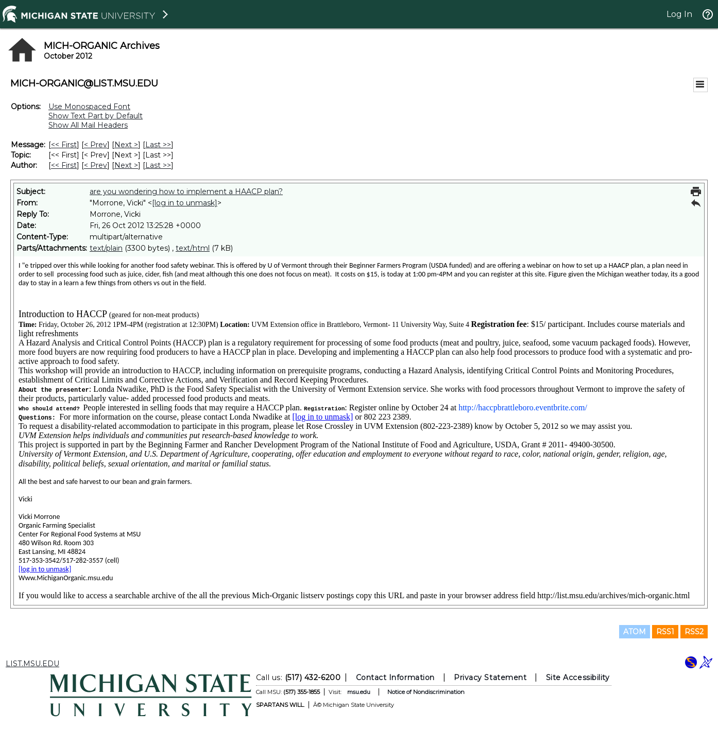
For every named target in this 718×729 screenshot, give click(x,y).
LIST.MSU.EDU (32, 663)
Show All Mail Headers (88, 125)
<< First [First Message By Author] (64, 165)
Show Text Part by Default (95, 115)
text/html (193, 248)
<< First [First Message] (64, 144)
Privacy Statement (490, 677)
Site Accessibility (578, 677)
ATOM (634, 631)
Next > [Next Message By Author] (126, 165)
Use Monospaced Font (89, 106)
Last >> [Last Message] (158, 144)
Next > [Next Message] (126, 144)
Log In (679, 14)
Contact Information (395, 677)
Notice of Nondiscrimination (426, 692)
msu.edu (358, 692)
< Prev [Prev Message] (95, 144)
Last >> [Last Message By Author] (158, 165)
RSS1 (665, 631)
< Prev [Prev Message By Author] (95, 165)
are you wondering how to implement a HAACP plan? (186, 191)
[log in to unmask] (184, 202)
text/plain (106, 248)
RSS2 (694, 631)
